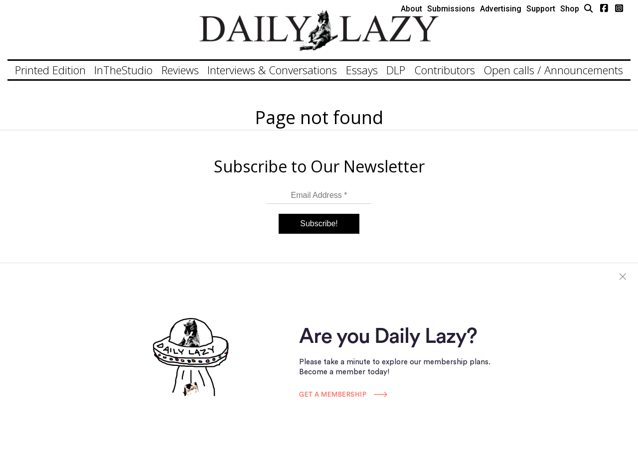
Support (540, 8)
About (411, 8)
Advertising (500, 8)
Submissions (451, 8)
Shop (569, 8)
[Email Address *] (319, 195)
